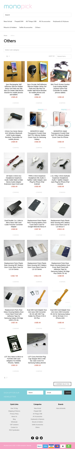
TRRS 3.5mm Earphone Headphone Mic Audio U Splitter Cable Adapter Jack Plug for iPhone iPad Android (37, 180)
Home (5, 35)
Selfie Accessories (25, 27)
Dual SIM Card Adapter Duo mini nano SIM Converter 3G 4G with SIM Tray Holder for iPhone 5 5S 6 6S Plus (37, 314)
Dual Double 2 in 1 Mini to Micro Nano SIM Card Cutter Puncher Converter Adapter (14, 224)
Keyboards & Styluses (61, 21)
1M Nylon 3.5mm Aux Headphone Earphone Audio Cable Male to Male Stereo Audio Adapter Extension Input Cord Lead (13, 180)
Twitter (41, 438)
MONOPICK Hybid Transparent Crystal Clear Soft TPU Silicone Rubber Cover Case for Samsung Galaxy (37, 135)
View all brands (60, 408)
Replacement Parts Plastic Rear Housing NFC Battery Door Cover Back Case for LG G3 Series (37, 266)
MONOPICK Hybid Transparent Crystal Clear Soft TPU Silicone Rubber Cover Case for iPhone (60, 134)
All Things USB (31, 21)
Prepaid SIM (19, 21)
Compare (16, 103)
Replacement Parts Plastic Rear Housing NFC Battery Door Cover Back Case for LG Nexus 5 (60, 224)
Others (37, 27)
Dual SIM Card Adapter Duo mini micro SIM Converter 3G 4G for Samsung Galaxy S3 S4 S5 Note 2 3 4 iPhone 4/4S (60, 314)
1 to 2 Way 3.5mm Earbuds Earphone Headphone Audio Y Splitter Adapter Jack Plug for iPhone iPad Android (60, 180)
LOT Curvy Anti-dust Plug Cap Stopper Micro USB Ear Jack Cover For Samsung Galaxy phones (37, 360)
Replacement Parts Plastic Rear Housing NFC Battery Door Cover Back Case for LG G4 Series (13, 266)
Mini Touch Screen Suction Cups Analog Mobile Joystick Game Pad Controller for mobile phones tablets (60, 88)
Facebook (32, 438)
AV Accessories (44, 21)
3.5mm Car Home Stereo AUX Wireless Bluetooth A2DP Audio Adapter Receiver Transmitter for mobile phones (14, 135)
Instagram (37, 438)
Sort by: (52, 56)
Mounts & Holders (10, 27)
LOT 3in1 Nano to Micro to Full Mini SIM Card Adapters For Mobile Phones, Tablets (13, 360)
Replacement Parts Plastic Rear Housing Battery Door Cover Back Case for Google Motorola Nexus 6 (37, 224)
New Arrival (8, 21)
